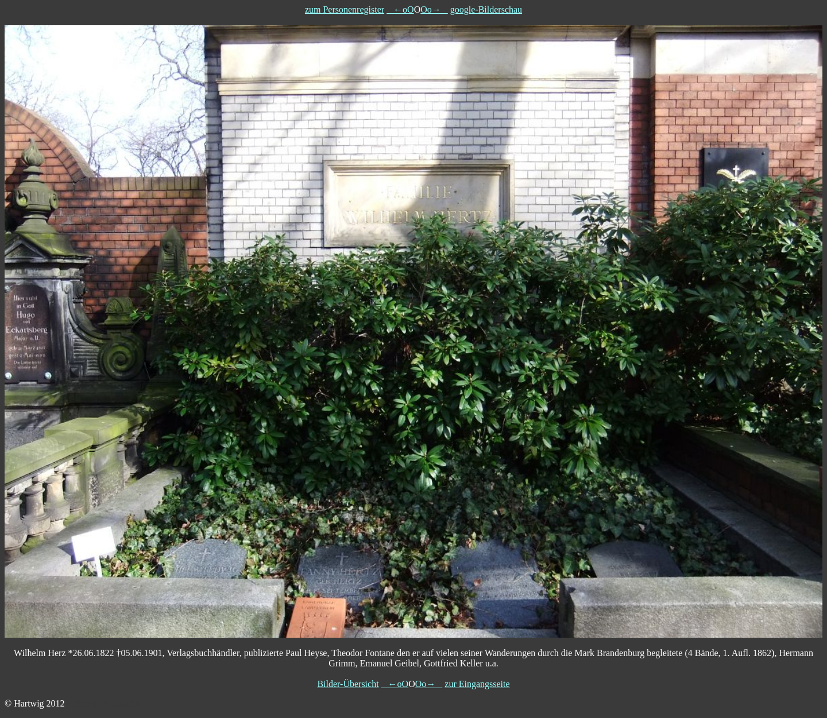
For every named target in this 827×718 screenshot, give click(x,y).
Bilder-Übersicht (347, 684)
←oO (400, 9)
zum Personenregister (344, 9)
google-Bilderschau (486, 9)
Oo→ (434, 9)
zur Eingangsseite (477, 684)
